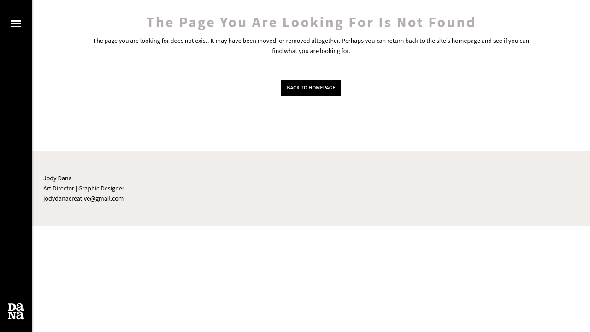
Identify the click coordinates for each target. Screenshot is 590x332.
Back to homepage (311, 88)
